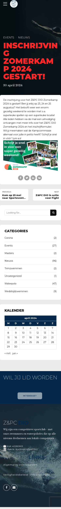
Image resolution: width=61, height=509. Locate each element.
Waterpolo (10, 283)
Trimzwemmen (13, 268)
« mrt (8, 353)
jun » (15, 353)
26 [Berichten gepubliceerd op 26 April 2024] (37, 342)
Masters (9, 253)
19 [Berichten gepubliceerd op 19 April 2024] (37, 337)
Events (8, 37)
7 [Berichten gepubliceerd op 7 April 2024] (52, 328)
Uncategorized (13, 276)
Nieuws (24, 37)
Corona (9, 237)
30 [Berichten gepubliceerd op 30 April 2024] (15, 346)
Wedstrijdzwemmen (16, 291)
